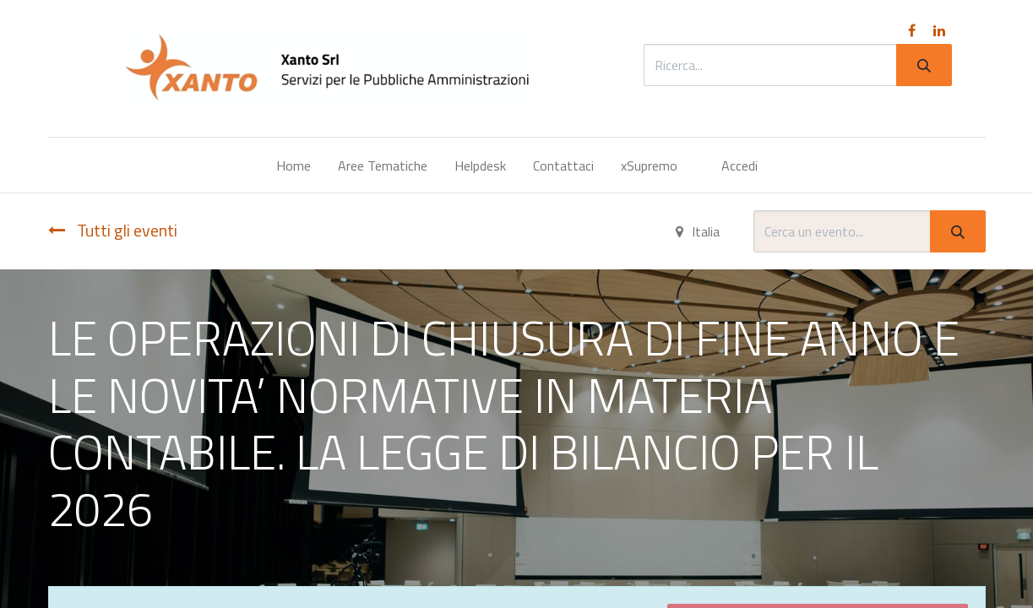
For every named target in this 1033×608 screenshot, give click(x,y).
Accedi (739, 165)
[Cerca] (924, 65)
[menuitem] (293, 165)
